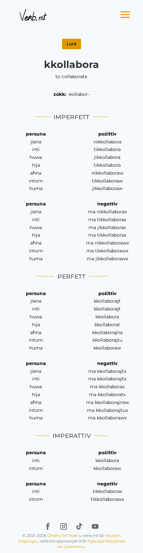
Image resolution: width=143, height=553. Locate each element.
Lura (71, 44)
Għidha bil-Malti (62, 535)
